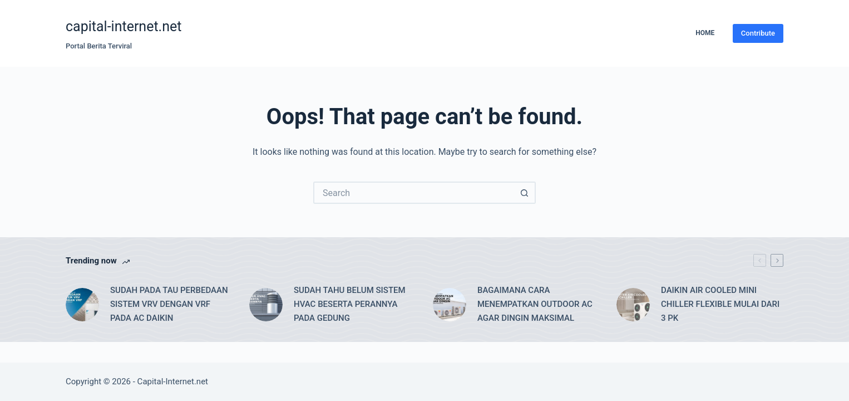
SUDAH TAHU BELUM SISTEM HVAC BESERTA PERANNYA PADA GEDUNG (350, 304)
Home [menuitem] (704, 33)
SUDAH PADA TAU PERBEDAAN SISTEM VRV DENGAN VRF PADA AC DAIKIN (169, 304)
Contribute (758, 33)
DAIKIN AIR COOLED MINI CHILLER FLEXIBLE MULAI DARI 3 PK (720, 304)
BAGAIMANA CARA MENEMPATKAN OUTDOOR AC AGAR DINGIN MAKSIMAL (535, 304)
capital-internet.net (123, 26)
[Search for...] (413, 193)
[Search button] (525, 193)
